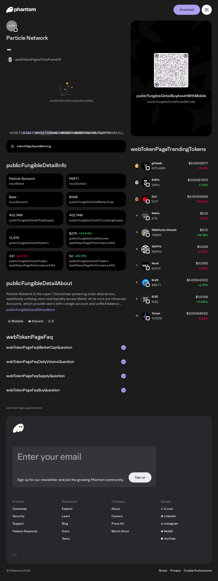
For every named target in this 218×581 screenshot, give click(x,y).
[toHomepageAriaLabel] (18, 430)
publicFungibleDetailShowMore (30, 312)
